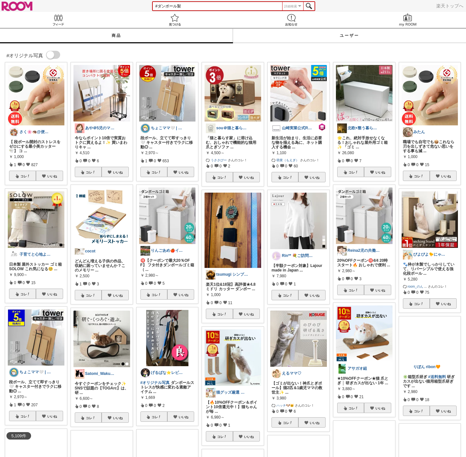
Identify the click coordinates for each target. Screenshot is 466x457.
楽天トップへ (449, 5)
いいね (52, 176)
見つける (174, 20)
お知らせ (291, 20)
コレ (25, 176)
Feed (58, 20)
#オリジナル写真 (155, 382)
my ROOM (408, 20)
